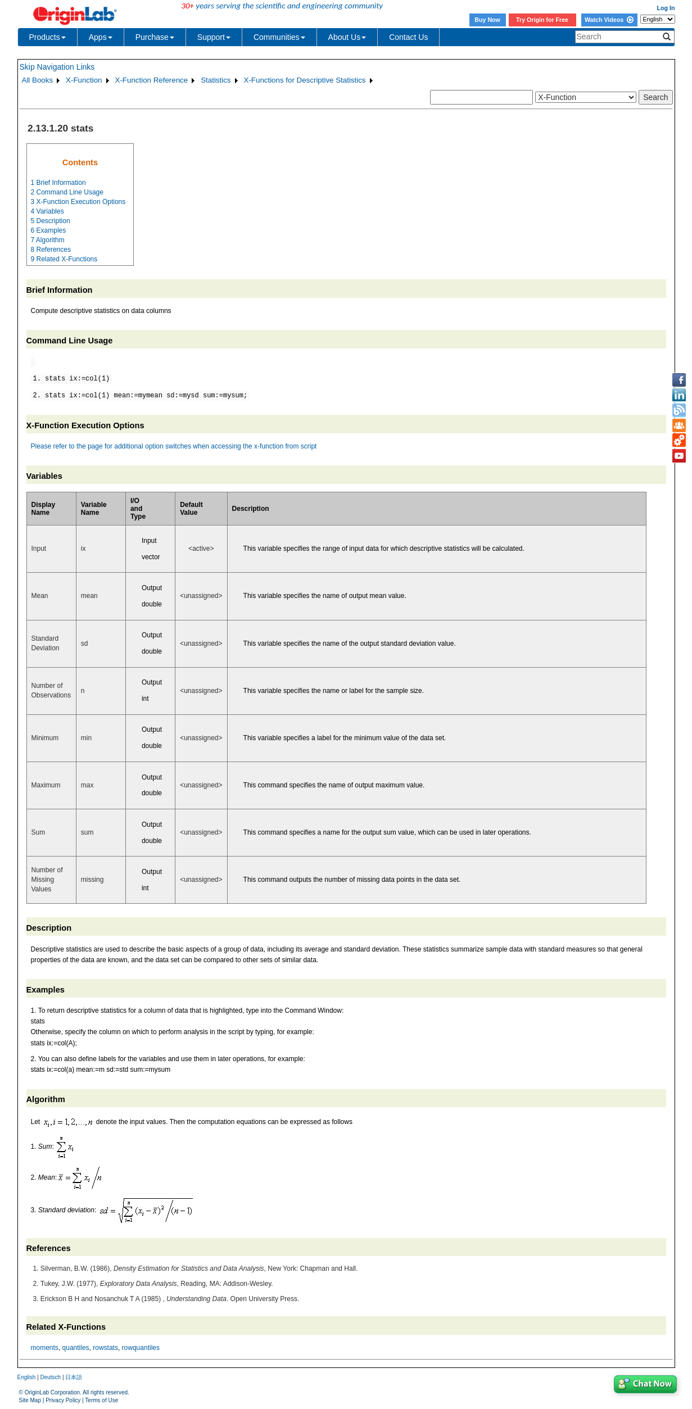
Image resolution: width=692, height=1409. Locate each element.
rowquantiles (141, 1348)
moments (44, 1348)
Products (47, 37)
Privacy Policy (63, 1400)
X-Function (84, 80)
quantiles (75, 1348)
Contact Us (408, 37)
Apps (100, 37)
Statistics (215, 80)
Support (213, 37)
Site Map (30, 1400)
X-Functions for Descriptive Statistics (305, 80)
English (26, 1377)
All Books (37, 80)
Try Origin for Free (542, 19)
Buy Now (487, 19)
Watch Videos (609, 19)
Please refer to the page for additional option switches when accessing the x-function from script (174, 446)
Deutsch (50, 1377)
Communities (279, 37)
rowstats (105, 1348)
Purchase (154, 37)
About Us (347, 37)
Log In (666, 7)
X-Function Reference (151, 80)
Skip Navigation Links (57, 66)
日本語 (73, 1377)
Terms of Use (101, 1400)
